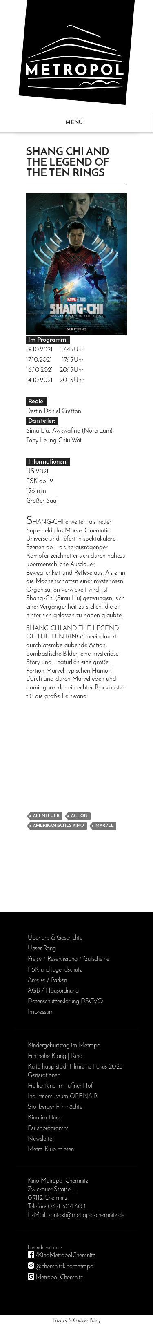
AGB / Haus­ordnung (53, 991)
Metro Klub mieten (51, 1149)
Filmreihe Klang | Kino (55, 1056)
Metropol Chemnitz (59, 1277)
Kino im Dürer (45, 1118)
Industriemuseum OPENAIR (63, 1096)
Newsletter (41, 1139)
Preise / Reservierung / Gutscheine (68, 959)
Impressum (41, 1012)
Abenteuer (46, 816)
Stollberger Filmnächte (55, 1107)
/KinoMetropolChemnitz (65, 1255)
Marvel (104, 826)
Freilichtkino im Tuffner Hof (60, 1086)
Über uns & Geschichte (55, 938)
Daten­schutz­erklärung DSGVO (65, 1001)
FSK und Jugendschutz (55, 970)
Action (79, 816)
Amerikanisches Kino (58, 826)
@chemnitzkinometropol (65, 1266)
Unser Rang (42, 948)
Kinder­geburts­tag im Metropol (65, 1045)
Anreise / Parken (47, 980)
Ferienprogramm (48, 1128)
